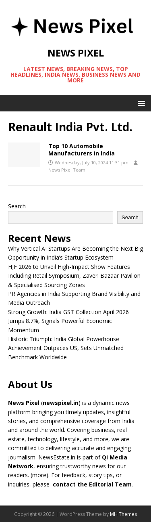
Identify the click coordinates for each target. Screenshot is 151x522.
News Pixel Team (66, 170)
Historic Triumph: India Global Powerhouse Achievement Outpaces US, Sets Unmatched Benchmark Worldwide (66, 348)
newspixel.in (61, 403)
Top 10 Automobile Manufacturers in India (81, 149)
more (39, 475)
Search (17, 206)
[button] (140, 103)
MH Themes (123, 514)
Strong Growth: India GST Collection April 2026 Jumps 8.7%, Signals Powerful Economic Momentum (68, 321)
